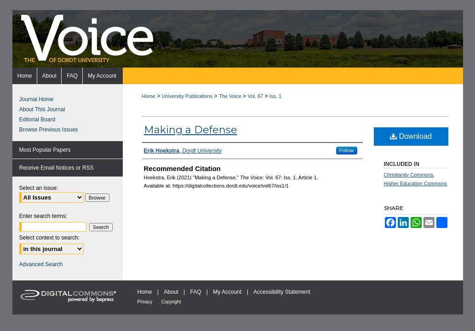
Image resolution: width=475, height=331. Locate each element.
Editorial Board (37, 119)
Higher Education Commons (415, 183)
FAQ (195, 292)
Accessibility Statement (281, 292)
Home (148, 96)
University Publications (187, 96)
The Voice (230, 96)
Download (411, 136)
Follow (346, 150)
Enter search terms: (43, 216)
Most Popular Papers (45, 150)
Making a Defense (190, 130)
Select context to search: (49, 237)
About (171, 292)
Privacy (145, 301)
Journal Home (36, 99)
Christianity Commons (409, 174)
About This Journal (42, 109)
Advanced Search (41, 264)
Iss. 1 (275, 96)
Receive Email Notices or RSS (56, 168)
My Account (227, 292)
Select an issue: (38, 188)
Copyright (171, 301)
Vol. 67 (255, 96)
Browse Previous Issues (48, 129)
